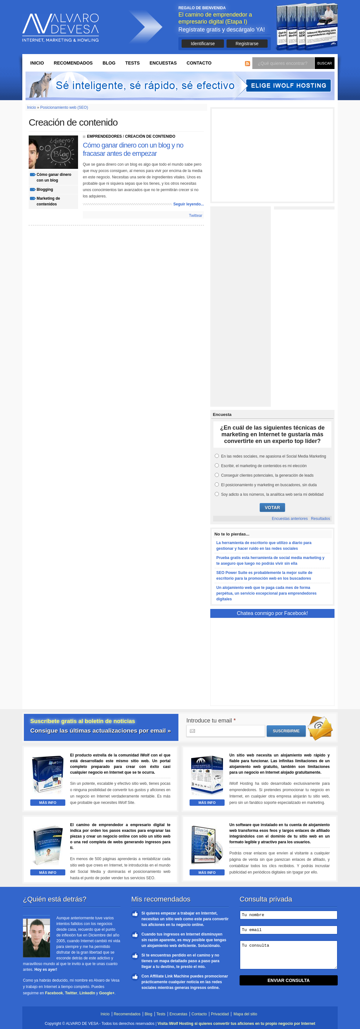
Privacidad (220, 1014)
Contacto (199, 63)
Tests (132, 63)
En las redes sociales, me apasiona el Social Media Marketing (273, 456)
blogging (45, 189)
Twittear (195, 215)
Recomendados (73, 63)
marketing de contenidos (48, 201)
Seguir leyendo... (188, 204)
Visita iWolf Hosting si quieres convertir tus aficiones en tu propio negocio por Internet (236, 1023)
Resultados (320, 518)
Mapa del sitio (245, 1014)
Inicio (37, 63)
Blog (109, 63)
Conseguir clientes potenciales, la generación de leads (267, 475)
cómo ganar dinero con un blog (54, 177)
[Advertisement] (272, 155)
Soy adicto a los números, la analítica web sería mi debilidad (272, 494)
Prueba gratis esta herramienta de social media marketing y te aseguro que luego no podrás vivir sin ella (270, 561)
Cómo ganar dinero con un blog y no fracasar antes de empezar (133, 149)
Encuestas (162, 63)
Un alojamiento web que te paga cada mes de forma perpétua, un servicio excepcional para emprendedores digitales (266, 593)
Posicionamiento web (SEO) (64, 107)
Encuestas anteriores (290, 518)
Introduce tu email (211, 720)
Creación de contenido (150, 136)
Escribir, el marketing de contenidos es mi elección (264, 466)
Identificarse (203, 43)
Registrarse (247, 43)
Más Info (47, 803)
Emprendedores (104, 136)
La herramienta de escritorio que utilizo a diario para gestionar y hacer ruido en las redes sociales (264, 546)
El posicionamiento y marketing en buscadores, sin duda (269, 485)
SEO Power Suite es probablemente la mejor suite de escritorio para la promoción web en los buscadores (264, 575)
